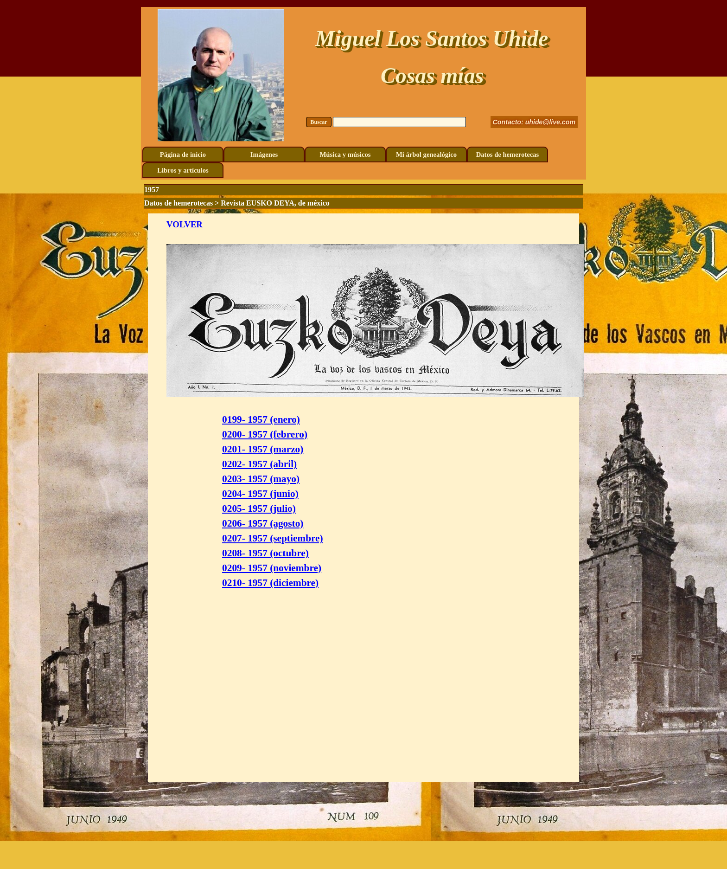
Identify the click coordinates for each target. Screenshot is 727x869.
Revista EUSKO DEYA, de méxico (275, 203)
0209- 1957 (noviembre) (271, 567)
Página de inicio (183, 154)
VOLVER (184, 224)
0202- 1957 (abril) (259, 464)
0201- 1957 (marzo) (262, 449)
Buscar (319, 122)
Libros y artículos (182, 170)
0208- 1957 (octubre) (265, 553)
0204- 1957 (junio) (260, 493)
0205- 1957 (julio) (259, 508)
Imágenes (264, 154)
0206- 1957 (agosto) (262, 523)
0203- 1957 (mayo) (261, 478)
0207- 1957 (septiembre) (272, 538)
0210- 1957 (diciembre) (270, 582)
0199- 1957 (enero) (261, 419)
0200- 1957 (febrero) (264, 434)
